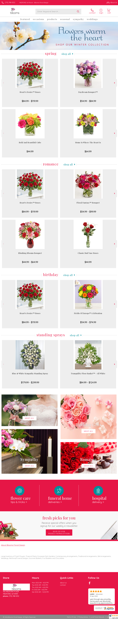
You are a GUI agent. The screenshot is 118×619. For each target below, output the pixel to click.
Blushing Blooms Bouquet (30, 253)
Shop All (66, 53)
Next (115, 83)
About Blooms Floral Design (13, 545)
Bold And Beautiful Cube (30, 142)
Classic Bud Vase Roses (88, 253)
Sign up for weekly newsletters (59, 532)
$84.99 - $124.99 (88, 382)
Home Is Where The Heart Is (88, 142)
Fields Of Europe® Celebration (88, 313)
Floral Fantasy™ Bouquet (88, 203)
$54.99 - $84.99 (88, 101)
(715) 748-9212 (10, 3)
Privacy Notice (83, 617)
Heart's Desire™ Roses (30, 92)
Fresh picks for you (59, 521)
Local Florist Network (97, 617)
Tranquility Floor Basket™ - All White (88, 373)
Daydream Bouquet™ (88, 92)
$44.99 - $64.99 (30, 262)
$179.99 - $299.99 (30, 382)
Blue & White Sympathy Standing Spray (30, 373)
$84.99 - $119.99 (30, 101)
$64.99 (88, 151)
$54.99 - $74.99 (88, 322)
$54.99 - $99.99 (88, 211)
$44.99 (30, 151)
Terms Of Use (71, 617)
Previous (3, 83)
